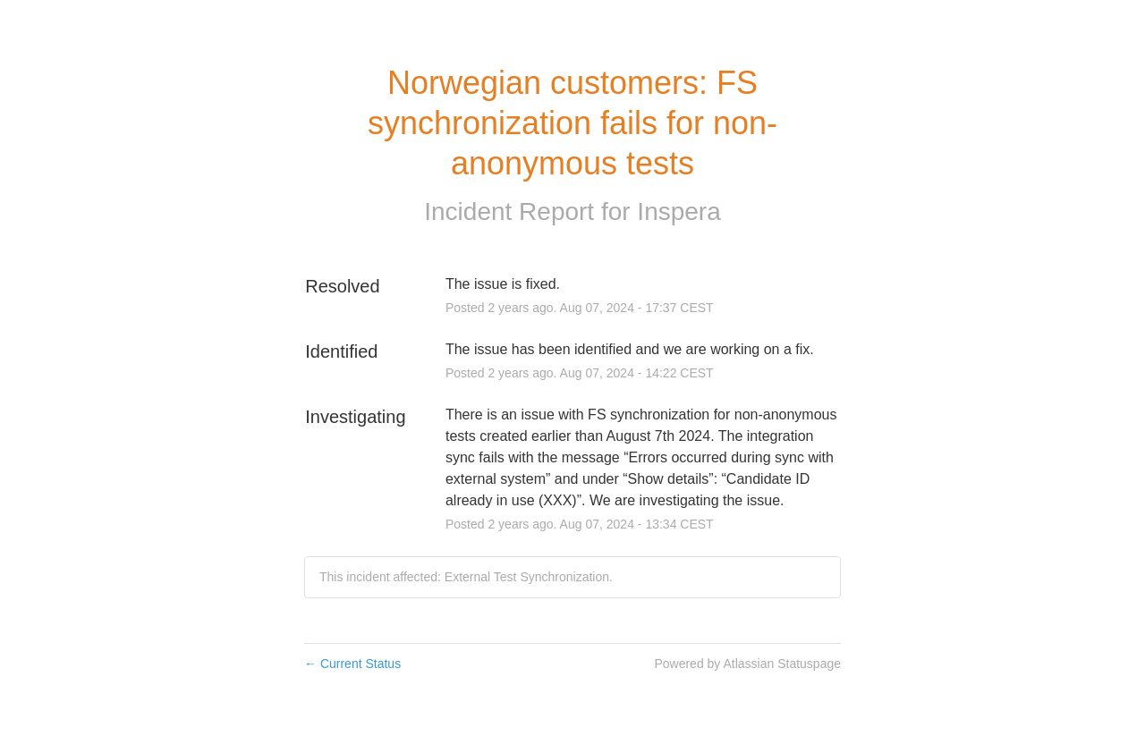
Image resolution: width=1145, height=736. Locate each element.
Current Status (352, 663)
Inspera (678, 211)
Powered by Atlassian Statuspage (747, 663)
